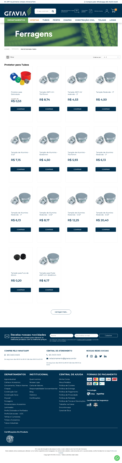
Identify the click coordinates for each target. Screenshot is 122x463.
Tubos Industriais (11, 428)
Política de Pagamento (68, 397)
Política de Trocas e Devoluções (72, 406)
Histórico (33, 400)
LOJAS (113, 21)
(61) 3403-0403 (12, 360)
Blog (31, 397)
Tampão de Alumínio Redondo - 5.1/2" (77, 217)
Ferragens (15, 49)
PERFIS (56, 21)
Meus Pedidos (65, 388)
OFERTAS (34, 21)
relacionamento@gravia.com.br (61, 364)
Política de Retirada (67, 403)
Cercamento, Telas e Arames (16, 391)
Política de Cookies (67, 391)
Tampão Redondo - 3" (105, 93)
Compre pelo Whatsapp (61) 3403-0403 (101, 2)
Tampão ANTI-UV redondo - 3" (75, 94)
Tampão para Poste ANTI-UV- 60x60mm (48, 278)
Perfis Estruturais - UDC (13, 419)
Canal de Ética (65, 416)
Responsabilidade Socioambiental (43, 394)
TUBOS (45, 21)
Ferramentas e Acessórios (15, 410)
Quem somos (35, 384)
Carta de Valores (36, 391)
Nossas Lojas (35, 388)
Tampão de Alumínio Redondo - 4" (20, 217)
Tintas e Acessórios (12, 425)
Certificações (35, 403)
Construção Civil (10, 397)
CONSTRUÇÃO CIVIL (85, 21)
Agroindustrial (10, 384)
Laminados (8, 413)
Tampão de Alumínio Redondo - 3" (105, 155)
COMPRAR (21, 110)
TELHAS (102, 21)
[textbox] (45, 11)
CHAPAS (67, 21)
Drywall (7, 403)
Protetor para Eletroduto (17, 94)
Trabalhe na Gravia (66, 410)
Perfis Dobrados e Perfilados (16, 416)
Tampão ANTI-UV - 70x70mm (47, 94)
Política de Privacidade (84, 344)
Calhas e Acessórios (12, 388)
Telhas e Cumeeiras (12, 422)
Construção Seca (11, 400)
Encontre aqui (65, 413)
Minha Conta (64, 384)
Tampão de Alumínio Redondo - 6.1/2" (105, 217)
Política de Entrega (67, 394)
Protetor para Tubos (29, 50)
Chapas (7, 394)
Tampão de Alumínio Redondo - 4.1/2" (48, 217)
